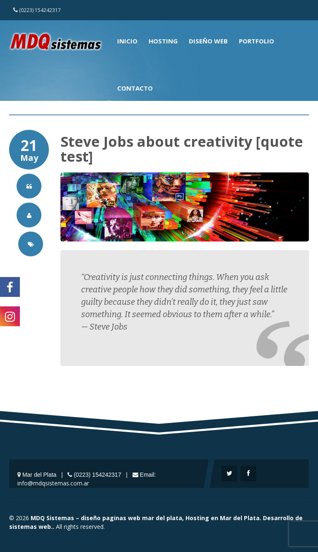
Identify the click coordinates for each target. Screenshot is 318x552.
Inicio (127, 41)
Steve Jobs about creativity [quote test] (181, 149)
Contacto (135, 88)
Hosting (163, 41)
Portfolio (256, 41)
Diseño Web (208, 41)
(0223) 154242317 (37, 10)
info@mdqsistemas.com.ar (53, 483)
